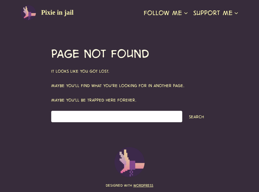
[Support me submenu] (236, 13)
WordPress (143, 185)
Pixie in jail (57, 12)
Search (196, 116)
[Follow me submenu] (186, 13)
